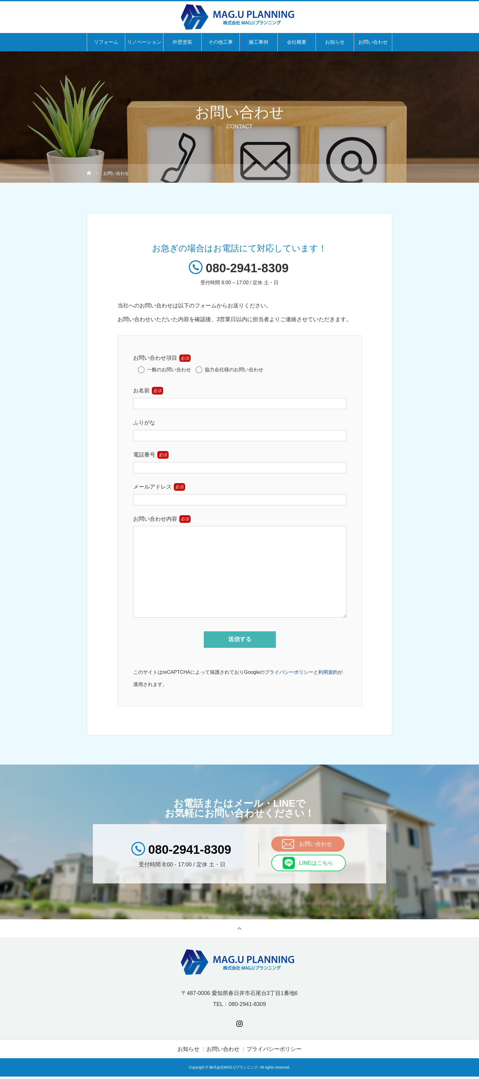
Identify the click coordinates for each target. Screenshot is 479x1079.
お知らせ (335, 42)
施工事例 (258, 42)
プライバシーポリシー (289, 674)
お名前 (141, 390)
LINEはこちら (316, 865)
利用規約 (328, 674)
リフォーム (106, 42)
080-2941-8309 (247, 268)
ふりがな (144, 423)
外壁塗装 (182, 42)
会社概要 (296, 42)
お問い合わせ (373, 42)
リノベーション (144, 42)
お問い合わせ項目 (155, 358)
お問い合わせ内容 (155, 519)
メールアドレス (152, 487)
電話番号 (144, 455)
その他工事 (220, 42)
